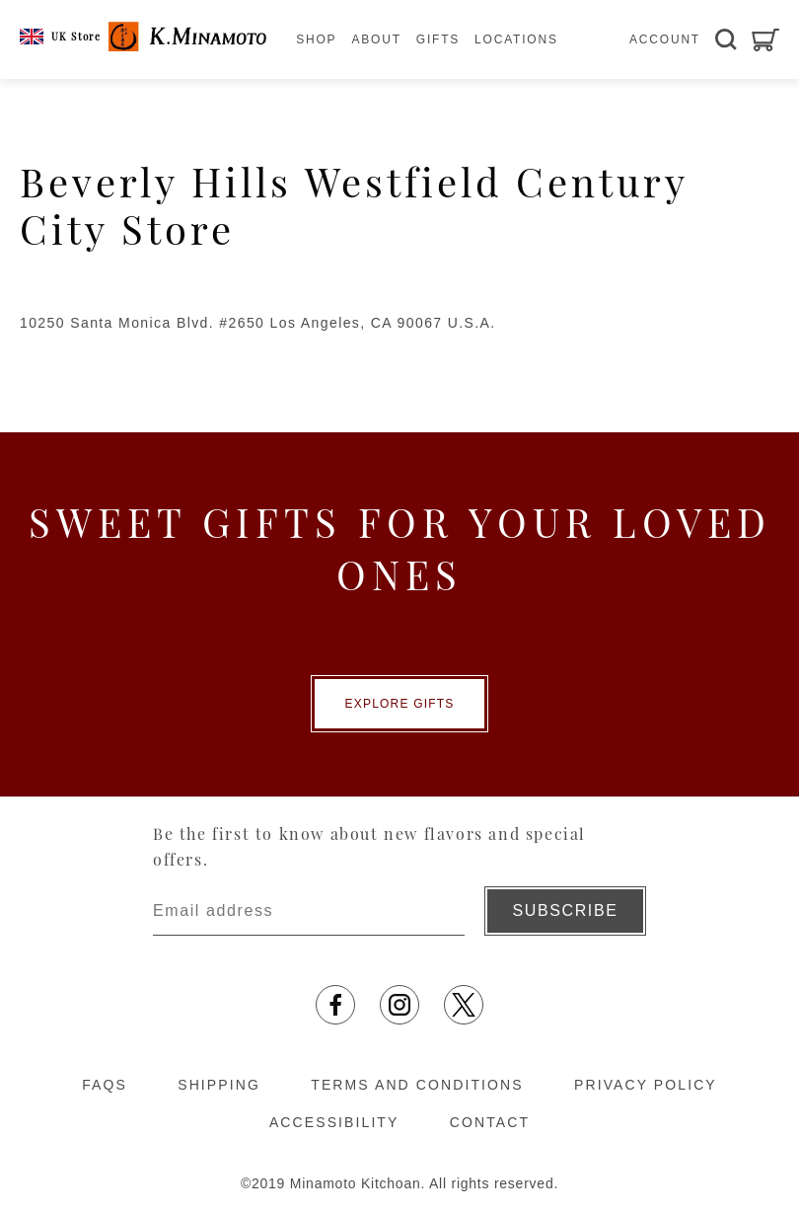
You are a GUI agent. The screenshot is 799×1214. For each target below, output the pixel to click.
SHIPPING (219, 1085)
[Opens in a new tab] (335, 1004)
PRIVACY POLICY (645, 1085)
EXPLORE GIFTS (400, 704)
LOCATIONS (516, 39)
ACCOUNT (664, 39)
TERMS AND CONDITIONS (417, 1085)
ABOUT (375, 39)
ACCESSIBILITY (334, 1122)
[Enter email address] (309, 911)
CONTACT (490, 1122)
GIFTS (438, 39)
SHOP (316, 39)
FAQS (104, 1085)
